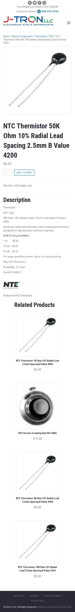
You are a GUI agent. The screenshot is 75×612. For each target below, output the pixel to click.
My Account (18, 596)
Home (6, 36)
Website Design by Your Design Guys (55, 607)
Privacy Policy (37, 601)
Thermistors (41, 36)
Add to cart (24, 172)
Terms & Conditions (53, 596)
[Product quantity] (7, 172)
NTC (51, 36)
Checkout (34, 596)
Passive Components (22, 36)
